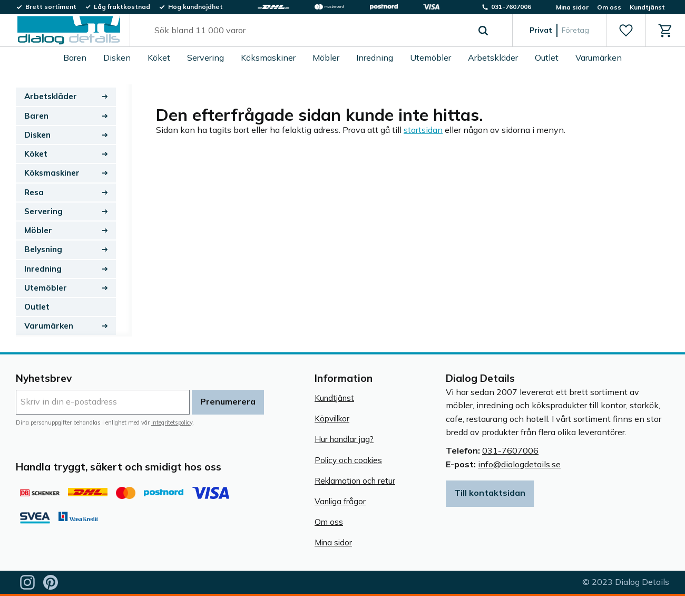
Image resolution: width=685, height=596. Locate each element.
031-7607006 (510, 450)
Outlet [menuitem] (547, 57)
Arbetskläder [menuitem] (493, 57)
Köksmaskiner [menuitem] (268, 57)
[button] (625, 30)
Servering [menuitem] (205, 57)
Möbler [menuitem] (325, 57)
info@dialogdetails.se (519, 464)
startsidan (423, 129)
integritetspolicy (171, 422)
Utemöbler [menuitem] (430, 57)
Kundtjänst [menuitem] (647, 7)
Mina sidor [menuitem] (572, 7)
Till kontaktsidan (489, 492)
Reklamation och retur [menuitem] (355, 481)
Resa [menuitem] (34, 192)
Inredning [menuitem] (374, 57)
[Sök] (483, 31)
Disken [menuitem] (117, 57)
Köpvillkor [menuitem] (332, 419)
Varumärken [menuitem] (598, 57)
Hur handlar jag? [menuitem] (344, 439)
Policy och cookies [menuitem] (348, 460)
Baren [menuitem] (74, 57)
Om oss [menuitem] (609, 7)
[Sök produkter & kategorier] (309, 31)
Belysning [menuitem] (43, 249)
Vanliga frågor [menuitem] (340, 501)
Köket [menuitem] (159, 57)
